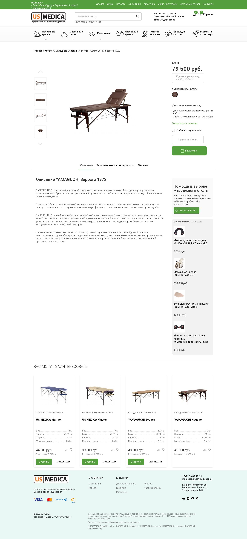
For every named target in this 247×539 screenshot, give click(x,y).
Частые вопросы (152, 488)
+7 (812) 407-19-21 (165, 13)
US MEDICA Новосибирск (127, 526)
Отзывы (143, 165)
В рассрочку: (46, 454)
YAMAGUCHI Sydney (141, 419)
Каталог (100, 4)
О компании (134, 4)
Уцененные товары (167, 4)
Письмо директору (164, 19)
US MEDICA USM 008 (193, 305)
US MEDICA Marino (48, 419)
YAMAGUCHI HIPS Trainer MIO (193, 242)
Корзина (205, 14)
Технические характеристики (115, 165)
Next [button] (40, 143)
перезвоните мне (186, 210)
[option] (40, 83)
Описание (86, 165)
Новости (120, 4)
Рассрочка (149, 4)
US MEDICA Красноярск (172, 526)
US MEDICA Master (94, 419)
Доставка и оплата (190, 4)
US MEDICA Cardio (193, 274)
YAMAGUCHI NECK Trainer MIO (193, 339)
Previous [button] (40, 72)
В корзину (189, 150)
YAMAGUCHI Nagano (188, 419)
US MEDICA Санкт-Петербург (101, 526)
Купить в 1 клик (187, 139)
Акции (110, 4)
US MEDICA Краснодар (150, 526)
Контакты (208, 4)
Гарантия (121, 488)
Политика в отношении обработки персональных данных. (114, 522)
